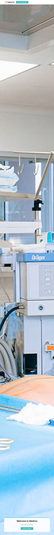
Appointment (22, 2)
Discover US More (27, 528)
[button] (2, 269)
